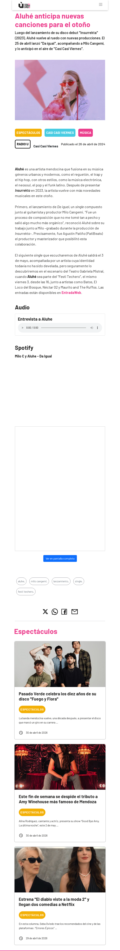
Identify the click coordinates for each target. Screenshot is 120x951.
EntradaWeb (71, 292)
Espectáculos (28, 133)
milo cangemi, (39, 581)
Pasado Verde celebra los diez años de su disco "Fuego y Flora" (57, 696)
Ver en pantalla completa (60, 558)
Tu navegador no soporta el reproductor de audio (60, 328)
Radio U (23, 144)
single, (79, 581)
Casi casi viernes (60, 133)
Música (85, 133)
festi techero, (26, 591)
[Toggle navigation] (100, 4)
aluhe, (21, 581)
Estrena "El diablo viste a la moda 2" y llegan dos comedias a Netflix (54, 902)
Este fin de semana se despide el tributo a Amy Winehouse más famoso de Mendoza (58, 799)
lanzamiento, (61, 581)
